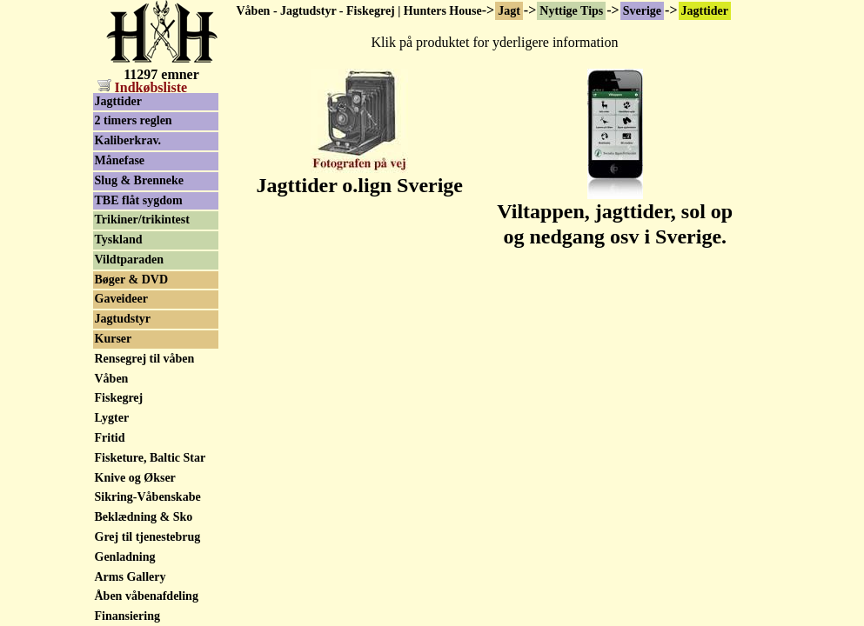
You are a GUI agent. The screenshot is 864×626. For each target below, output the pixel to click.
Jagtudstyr (123, 318)
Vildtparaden (129, 259)
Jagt (509, 10)
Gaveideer (121, 298)
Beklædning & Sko (144, 516)
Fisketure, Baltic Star (150, 457)
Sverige (642, 10)
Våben (112, 378)
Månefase (120, 160)
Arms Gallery (130, 576)
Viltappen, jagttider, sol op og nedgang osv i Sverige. (615, 214)
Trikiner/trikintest (142, 219)
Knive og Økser (135, 477)
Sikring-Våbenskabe (148, 496)
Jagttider (704, 10)
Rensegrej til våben (145, 358)
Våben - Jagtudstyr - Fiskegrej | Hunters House (359, 10)
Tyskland (119, 239)
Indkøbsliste (142, 87)
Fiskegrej (119, 397)
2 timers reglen (133, 120)
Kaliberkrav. (128, 140)
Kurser (113, 338)
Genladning (125, 556)
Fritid (110, 437)
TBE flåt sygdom (139, 200)
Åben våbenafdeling (146, 596)
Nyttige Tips (571, 10)
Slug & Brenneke (139, 180)
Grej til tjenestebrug (148, 536)
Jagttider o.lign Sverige (359, 175)
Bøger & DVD (132, 279)
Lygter (112, 417)
